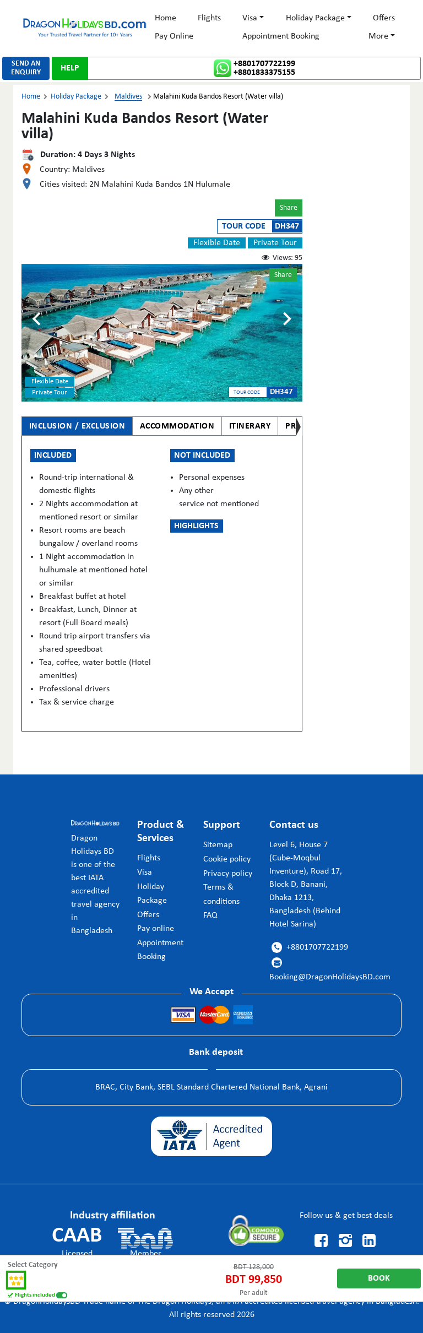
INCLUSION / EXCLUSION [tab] (77, 426)
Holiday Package (315, 18)
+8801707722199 (264, 63)
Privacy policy (227, 873)
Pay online (155, 928)
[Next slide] (286, 319)
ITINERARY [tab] (250, 426)
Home (165, 18)
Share (288, 208)
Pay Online (174, 36)
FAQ (210, 915)
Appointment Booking (280, 36)
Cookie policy (227, 859)
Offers (384, 18)
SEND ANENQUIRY (26, 68)
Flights (209, 18)
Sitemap (217, 845)
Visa (249, 18)
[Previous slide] (37, 319)
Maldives (128, 96)
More (378, 36)
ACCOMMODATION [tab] (177, 426)
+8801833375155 (264, 72)
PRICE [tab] (296, 426)
